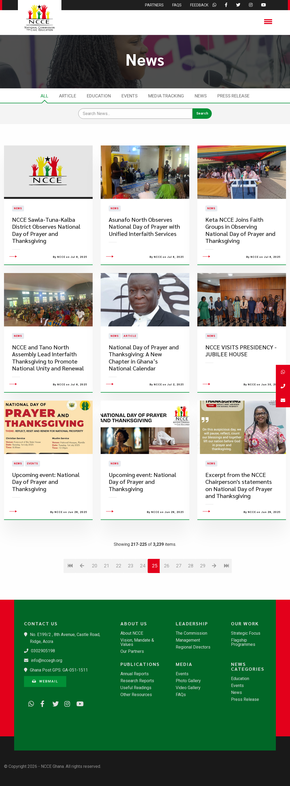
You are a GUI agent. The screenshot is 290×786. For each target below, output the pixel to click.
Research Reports (137, 681)
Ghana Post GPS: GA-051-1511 (59, 670)
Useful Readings (135, 688)
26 (166, 596)
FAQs (181, 695)
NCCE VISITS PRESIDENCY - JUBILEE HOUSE (241, 381)
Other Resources (136, 695)
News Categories (247, 666)
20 (94, 596)
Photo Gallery (188, 681)
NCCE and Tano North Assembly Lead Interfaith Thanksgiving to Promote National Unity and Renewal (48, 388)
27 (178, 596)
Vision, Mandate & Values (137, 642)
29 (202, 596)
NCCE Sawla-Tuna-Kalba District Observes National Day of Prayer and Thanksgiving (46, 245)
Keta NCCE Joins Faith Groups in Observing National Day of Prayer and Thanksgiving (240, 245)
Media (184, 664)
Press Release (233, 95)
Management (188, 640)
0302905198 (43, 650)
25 (154, 596)
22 (118, 596)
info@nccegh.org (46, 660)
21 (106, 596)
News (201, 95)
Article (67, 95)
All (44, 95)
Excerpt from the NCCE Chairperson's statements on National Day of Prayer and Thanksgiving (238, 515)
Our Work (245, 623)
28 (190, 596)
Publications (140, 664)
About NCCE (131, 633)
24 (142, 596)
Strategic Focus (245, 633)
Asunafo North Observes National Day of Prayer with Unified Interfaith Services (144, 241)
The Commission (191, 633)
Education (99, 95)
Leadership (192, 623)
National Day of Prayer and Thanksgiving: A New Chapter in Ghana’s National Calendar (144, 388)
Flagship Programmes (243, 642)
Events (130, 95)
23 (130, 596)
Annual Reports (134, 674)
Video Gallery (188, 688)
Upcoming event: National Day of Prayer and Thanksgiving (46, 512)
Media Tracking (166, 95)
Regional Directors (193, 647)
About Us (133, 623)
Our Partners (132, 651)
